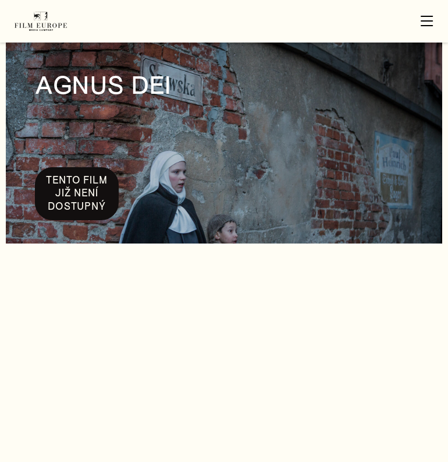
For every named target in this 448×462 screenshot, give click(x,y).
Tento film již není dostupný (76, 193)
